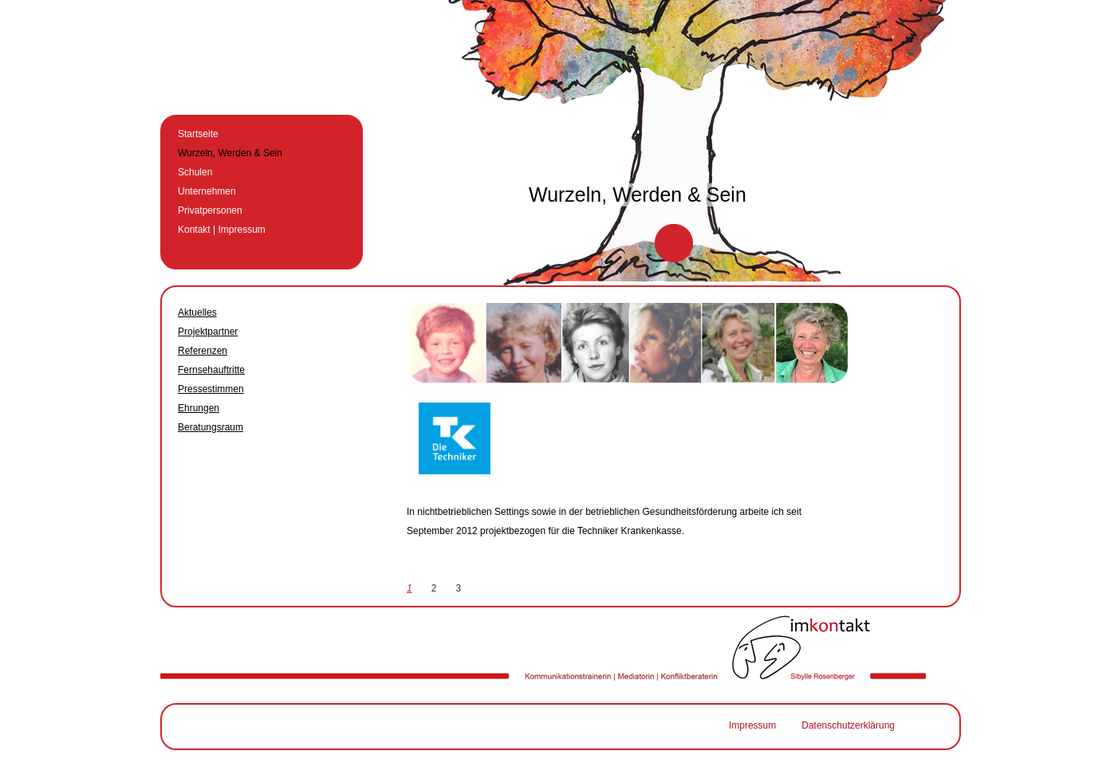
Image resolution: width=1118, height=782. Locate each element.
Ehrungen (198, 408)
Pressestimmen (211, 389)
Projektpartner (208, 331)
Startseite (198, 134)
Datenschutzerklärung (848, 725)
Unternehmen (207, 191)
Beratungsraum (210, 427)
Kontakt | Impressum (222, 229)
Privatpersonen (210, 210)
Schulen (195, 172)
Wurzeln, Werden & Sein (230, 153)
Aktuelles (197, 312)
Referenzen (202, 350)
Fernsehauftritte (211, 369)
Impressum (752, 725)
